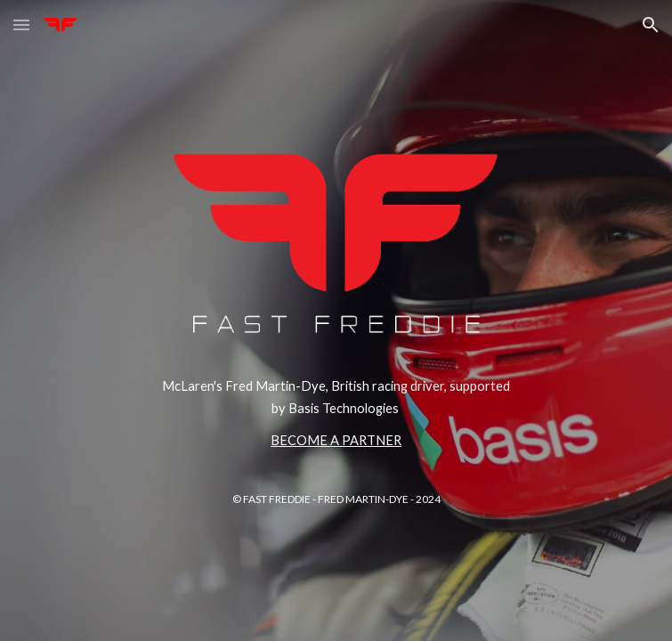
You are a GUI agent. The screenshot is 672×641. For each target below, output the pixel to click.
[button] (21, 24)
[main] (336, 413)
